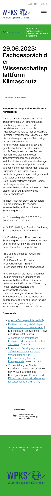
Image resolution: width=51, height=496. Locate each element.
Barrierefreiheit (36, 448)
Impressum (13, 448)
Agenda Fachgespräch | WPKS (25, 320)
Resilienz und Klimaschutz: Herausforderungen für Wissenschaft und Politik (26, 378)
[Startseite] (19, 14)
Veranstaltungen (16, 32)
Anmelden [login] (32, 4)
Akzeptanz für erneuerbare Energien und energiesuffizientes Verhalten (26, 341)
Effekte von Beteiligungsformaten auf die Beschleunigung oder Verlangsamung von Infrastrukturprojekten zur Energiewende (26, 355)
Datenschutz (24, 448)
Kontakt (44, 4)
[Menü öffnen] (44, 12)
